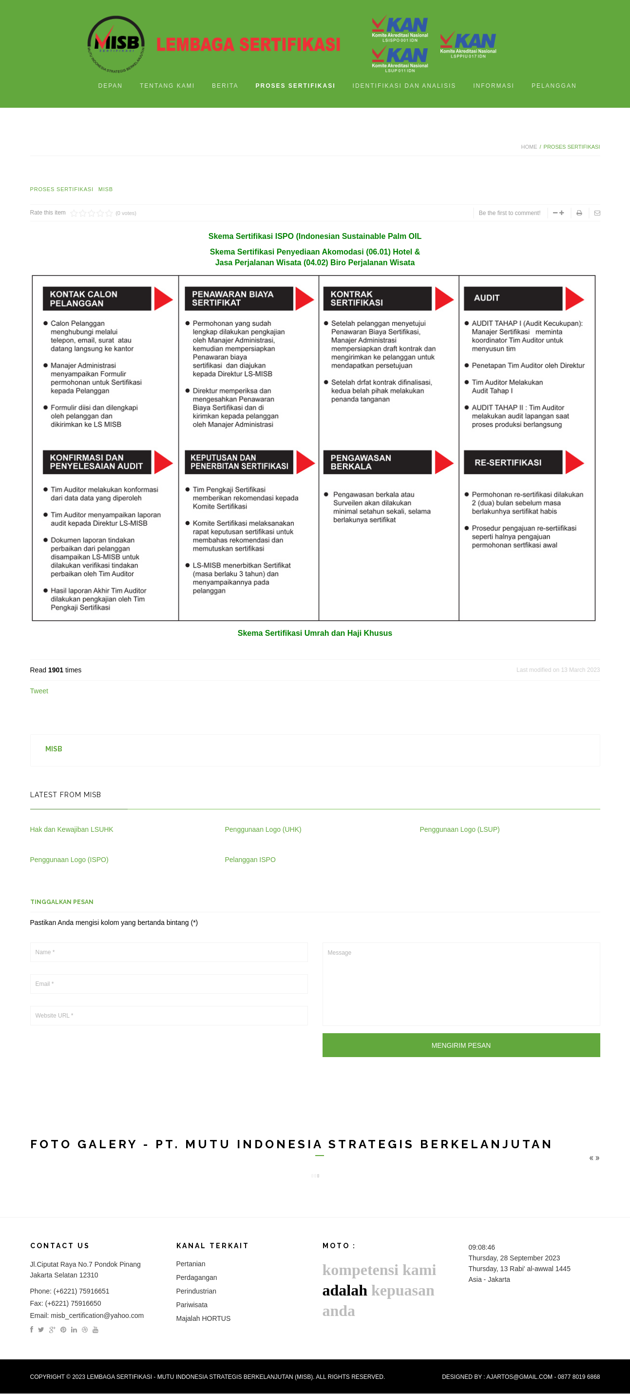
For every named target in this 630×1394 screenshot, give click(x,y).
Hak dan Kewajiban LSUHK (72, 829)
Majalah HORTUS (203, 1319)
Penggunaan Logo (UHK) (263, 829)
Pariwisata (192, 1305)
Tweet (39, 691)
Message (461, 984)
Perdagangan (196, 1278)
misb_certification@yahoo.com (97, 1316)
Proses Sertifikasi (62, 189)
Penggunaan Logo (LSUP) (460, 829)
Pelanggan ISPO (250, 860)
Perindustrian (196, 1292)
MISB (105, 189)
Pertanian (191, 1264)
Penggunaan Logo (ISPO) (69, 860)
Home (529, 147)
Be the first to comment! (510, 213)
